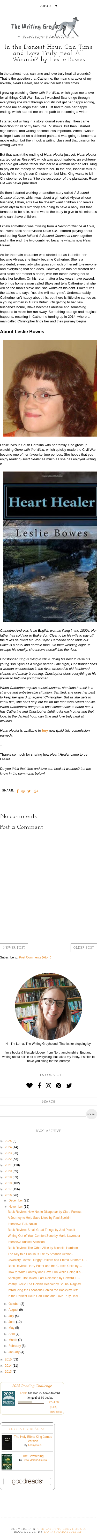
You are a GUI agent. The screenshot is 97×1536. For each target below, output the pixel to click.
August (14, 1310)
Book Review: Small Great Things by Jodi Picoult (41, 1230)
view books (56, 1411)
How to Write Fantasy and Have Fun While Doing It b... (45, 1272)
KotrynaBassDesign (63, 1532)
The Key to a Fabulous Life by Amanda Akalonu (40, 1254)
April (12, 1334)
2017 (9, 1189)
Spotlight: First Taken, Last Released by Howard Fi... (44, 1278)
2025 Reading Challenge (32, 1385)
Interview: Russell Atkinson (26, 1242)
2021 (9, 1165)
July (12, 1316)
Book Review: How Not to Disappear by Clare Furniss (44, 1212)
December (16, 1200)
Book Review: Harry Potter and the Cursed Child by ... (45, 1266)
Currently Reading (27, 1429)
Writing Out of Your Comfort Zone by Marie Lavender (44, 1236)
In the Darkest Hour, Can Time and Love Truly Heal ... (44, 1296)
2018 (9, 1183)
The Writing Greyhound (61, 1529)
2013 (9, 1371)
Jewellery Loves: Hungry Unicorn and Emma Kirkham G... (47, 1260)
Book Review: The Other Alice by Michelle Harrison (43, 1248)
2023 (9, 1153)
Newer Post (14, 947)
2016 (9, 1195)
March (13, 1340)
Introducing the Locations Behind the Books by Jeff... (44, 1290)
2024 (9, 1147)
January (14, 1352)
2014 (9, 1365)
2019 (9, 1177)
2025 (9, 1141)
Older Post (83, 947)
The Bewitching (32, 1456)
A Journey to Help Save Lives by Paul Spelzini (39, 1218)
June (12, 1322)
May (12, 1328)
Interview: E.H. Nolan (22, 1224)
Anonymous (34, 1445)
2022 (9, 1159)
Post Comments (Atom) (35, 957)
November (16, 1206)
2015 (9, 1359)
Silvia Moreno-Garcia (35, 1460)
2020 (9, 1171)
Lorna (23, 1393)
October (14, 1304)
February (15, 1346)
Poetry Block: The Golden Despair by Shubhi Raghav (44, 1284)
